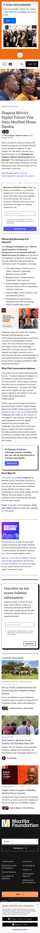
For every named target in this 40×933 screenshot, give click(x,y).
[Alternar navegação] (4, 64)
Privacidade (27, 866)
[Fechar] (37, 904)
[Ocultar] (20, 55)
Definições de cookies (20, 929)
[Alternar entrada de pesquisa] (22, 64)
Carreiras (26, 862)
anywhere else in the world (14, 412)
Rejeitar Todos (21, 924)
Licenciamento (8, 862)
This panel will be (16, 477)
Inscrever (29, 643)
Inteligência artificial (10, 682)
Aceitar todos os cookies (21, 919)
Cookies (26, 870)
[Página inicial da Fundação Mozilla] (10, 64)
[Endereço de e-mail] (20, 213)
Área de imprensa (9, 872)
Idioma (4, 901)
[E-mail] (20, 841)
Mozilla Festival (10, 106)
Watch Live (12, 463)
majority (30, 414)
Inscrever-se (20, 229)
